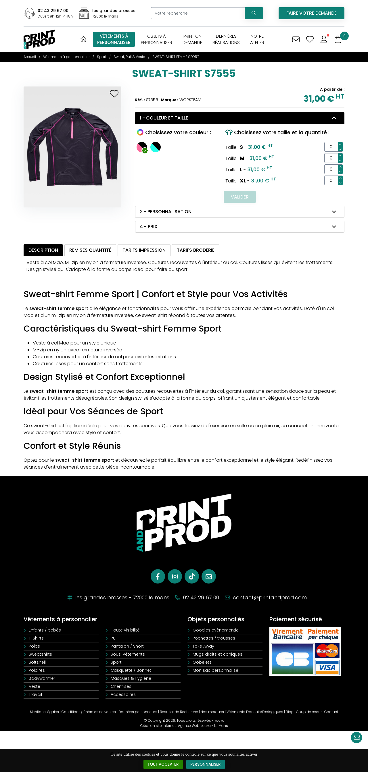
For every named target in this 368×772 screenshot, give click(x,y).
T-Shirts (36, 639)
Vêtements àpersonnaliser (114, 39)
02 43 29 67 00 (53, 11)
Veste (34, 687)
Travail (35, 695)
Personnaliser (206, 764)
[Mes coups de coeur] (309, 39)
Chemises (121, 687)
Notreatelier (257, 39)
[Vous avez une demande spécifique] (295, 39)
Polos (34, 647)
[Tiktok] (192, 577)
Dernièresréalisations (226, 39)
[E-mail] (208, 577)
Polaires (37, 671)
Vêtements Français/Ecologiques (255, 712)
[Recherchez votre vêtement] (253, 13)
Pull (114, 639)
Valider (240, 197)
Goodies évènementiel (216, 631)
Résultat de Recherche (179, 712)
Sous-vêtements (128, 655)
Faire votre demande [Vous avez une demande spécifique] (311, 13)
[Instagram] (175, 577)
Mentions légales (44, 712)
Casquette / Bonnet (131, 671)
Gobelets (202, 663)
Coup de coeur (309, 712)
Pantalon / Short (127, 647)
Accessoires (123, 695)
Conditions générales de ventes (89, 712)
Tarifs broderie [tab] (195, 250)
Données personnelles (137, 712)
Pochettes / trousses (214, 639)
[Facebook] (158, 577)
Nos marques (212, 712)
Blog (290, 712)
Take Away (203, 647)
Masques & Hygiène (131, 679)
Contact (331, 712)
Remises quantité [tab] (90, 250)
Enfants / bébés (45, 631)
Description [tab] (43, 250)
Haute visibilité (125, 631)
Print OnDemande (192, 39)
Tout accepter (162, 764)
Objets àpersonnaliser (156, 39)
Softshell (37, 663)
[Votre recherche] (197, 13)
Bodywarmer (42, 679)
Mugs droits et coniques (217, 655)
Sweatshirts (40, 655)
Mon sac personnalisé (215, 671)
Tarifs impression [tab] (144, 250)
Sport (116, 663)
